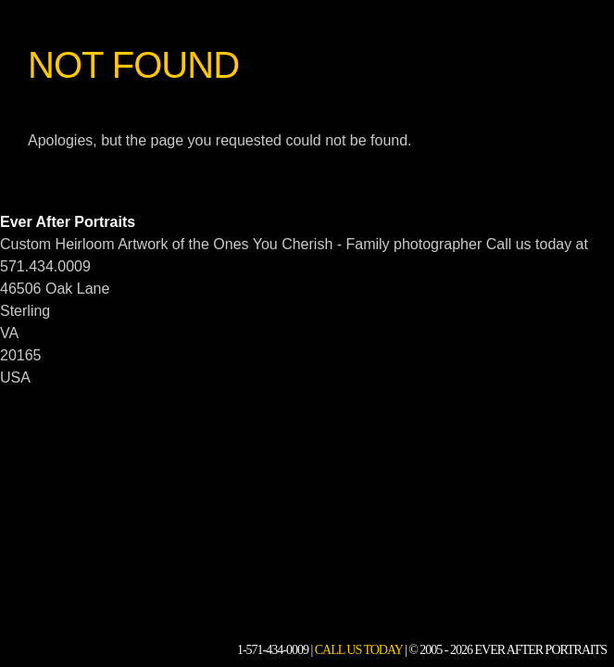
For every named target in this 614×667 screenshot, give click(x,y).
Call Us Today (359, 650)
